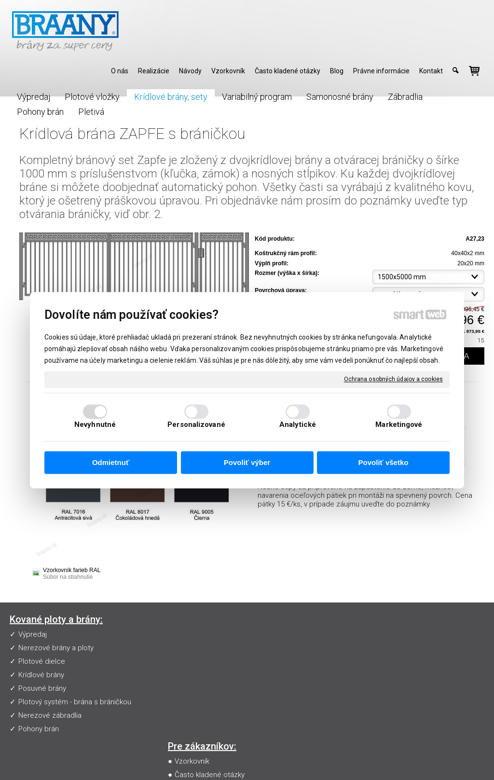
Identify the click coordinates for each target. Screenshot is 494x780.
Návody (189, 661)
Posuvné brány (42, 688)
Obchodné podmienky (212, 675)
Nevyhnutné (95, 424)
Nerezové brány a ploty (56, 647)
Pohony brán (38, 729)
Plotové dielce (41, 661)
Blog (184, 688)
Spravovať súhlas (425, 758)
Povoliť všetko (383, 463)
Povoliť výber (247, 463)
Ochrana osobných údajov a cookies (393, 379)
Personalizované (196, 424)
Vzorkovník (194, 634)
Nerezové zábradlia (50, 715)
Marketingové (398, 424)
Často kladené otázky (212, 647)
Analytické (297, 424)
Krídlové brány (41, 675)
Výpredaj (32, 634)
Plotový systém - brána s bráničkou (74, 702)
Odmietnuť (110, 463)
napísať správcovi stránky (254, 758)
